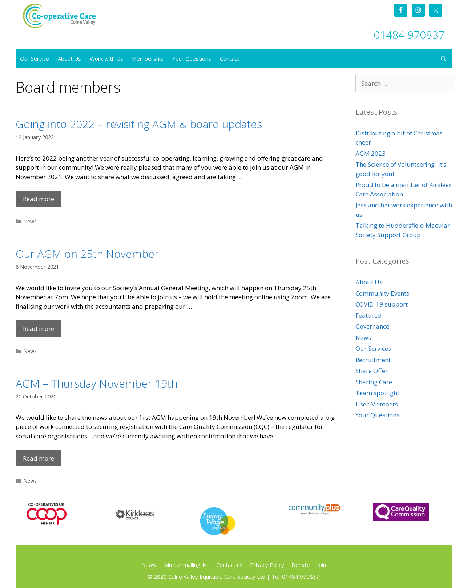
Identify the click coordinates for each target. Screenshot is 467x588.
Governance (372, 326)
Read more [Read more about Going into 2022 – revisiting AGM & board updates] (38, 199)
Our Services (373, 348)
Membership (148, 58)
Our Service (34, 58)
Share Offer (371, 370)
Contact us (229, 564)
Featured (368, 315)
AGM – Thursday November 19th (97, 383)
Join (321, 564)
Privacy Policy (267, 564)
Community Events (382, 293)
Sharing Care (373, 382)
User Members (376, 404)
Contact (229, 58)
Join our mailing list (186, 564)
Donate (300, 564)
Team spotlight (377, 393)
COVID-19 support (381, 304)
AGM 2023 (370, 153)
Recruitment (373, 360)
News (30, 221)
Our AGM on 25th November (87, 253)
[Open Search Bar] (443, 58)
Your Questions (191, 58)
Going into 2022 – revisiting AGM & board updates (139, 124)
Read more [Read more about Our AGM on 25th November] (38, 328)
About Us (69, 58)
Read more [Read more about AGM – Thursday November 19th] (38, 458)
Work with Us (106, 58)
